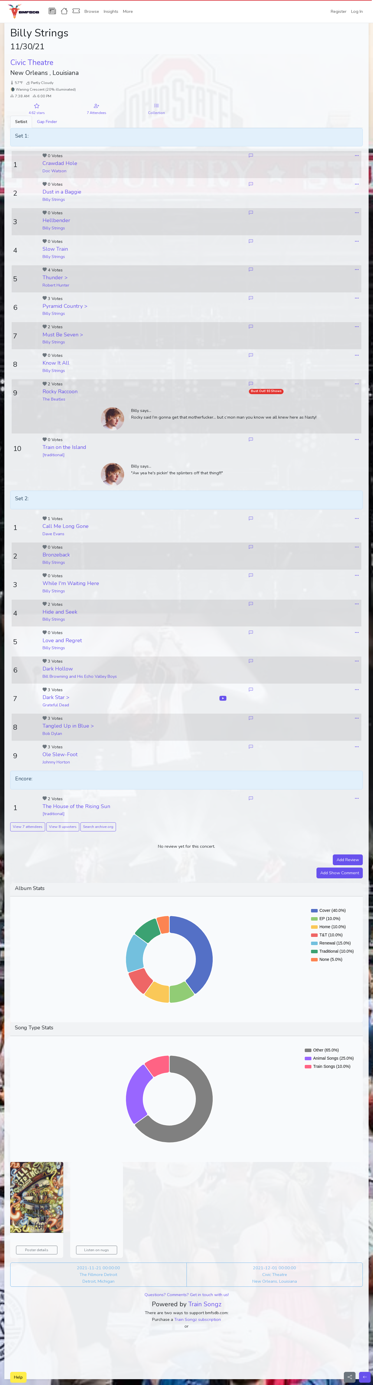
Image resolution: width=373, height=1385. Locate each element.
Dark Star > (56, 697)
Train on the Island (64, 447)
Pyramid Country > (65, 306)
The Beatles (54, 399)
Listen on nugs (96, 1249)
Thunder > (55, 277)
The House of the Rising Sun (76, 806)
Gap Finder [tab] (47, 121)
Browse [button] (92, 11)
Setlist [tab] (21, 121)
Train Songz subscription (197, 1319)
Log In (357, 11)
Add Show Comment (339, 873)
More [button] (128, 11)
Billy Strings (54, 199)
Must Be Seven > (63, 334)
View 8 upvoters (63, 826)
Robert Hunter (56, 285)
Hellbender (56, 220)
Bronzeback (56, 554)
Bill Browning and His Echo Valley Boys (80, 676)
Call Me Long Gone (66, 526)
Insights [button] (111, 11)
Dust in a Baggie (62, 191)
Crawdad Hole (60, 163)
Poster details (36, 1249)
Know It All (56, 362)
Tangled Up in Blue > (68, 725)
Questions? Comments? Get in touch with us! (187, 1295)
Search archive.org (98, 826)
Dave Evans (53, 534)
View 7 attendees (28, 826)
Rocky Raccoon (60, 391)
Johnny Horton (56, 762)
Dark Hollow (58, 668)
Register (338, 11)
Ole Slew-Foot (60, 754)
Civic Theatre (31, 63)
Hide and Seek (60, 611)
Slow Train (55, 248)
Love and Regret (62, 640)
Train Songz (204, 1304)
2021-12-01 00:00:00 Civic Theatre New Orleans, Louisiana (274, 1274)
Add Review (348, 860)
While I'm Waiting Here (71, 583)
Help (18, 1377)
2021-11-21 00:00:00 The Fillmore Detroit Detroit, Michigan (98, 1274)
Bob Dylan (52, 733)
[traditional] (54, 455)
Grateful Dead (56, 705)
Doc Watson (54, 171)
